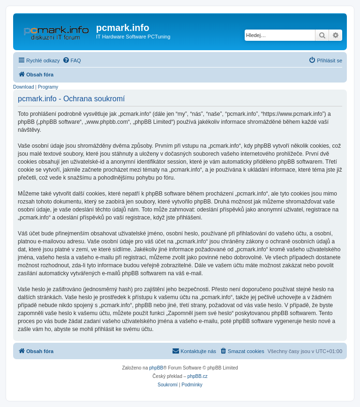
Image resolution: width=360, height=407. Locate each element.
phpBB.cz (198, 376)
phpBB (156, 367)
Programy (48, 87)
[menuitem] (71, 60)
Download (23, 87)
